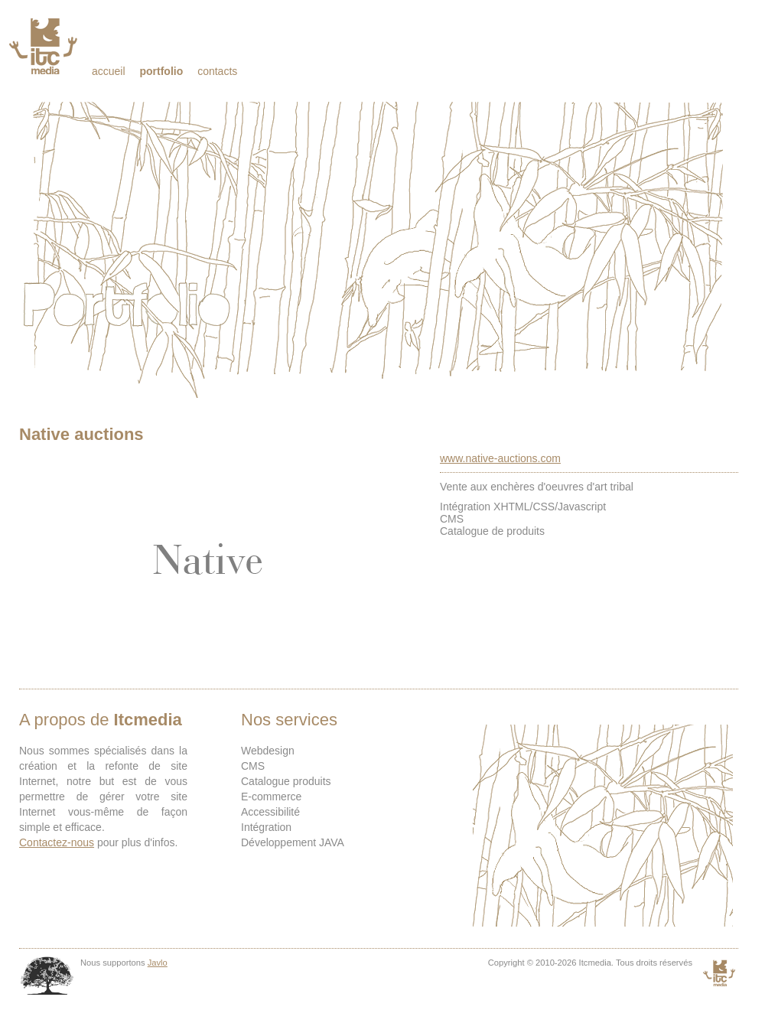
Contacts (217, 71)
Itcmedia (44, 46)
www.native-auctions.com (500, 458)
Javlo (158, 962)
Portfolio (161, 71)
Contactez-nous (56, 842)
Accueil (108, 71)
